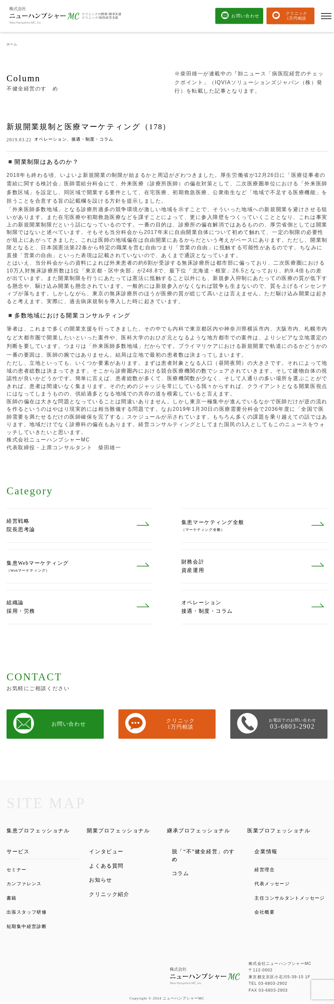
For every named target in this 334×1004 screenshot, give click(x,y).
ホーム (12, 44)
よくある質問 (107, 867)
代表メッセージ (273, 885)
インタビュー (107, 852)
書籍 (12, 899)
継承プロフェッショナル (200, 831)
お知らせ (101, 882)
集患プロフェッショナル (40, 831)
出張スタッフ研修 (28, 913)
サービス (19, 852)
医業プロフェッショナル (280, 831)
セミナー (17, 870)
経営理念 (265, 870)
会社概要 (265, 920)
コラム (181, 876)
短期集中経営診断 (28, 927)
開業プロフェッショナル (120, 831)
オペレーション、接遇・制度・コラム (73, 139)
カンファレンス (25, 885)
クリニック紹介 (110, 897)
